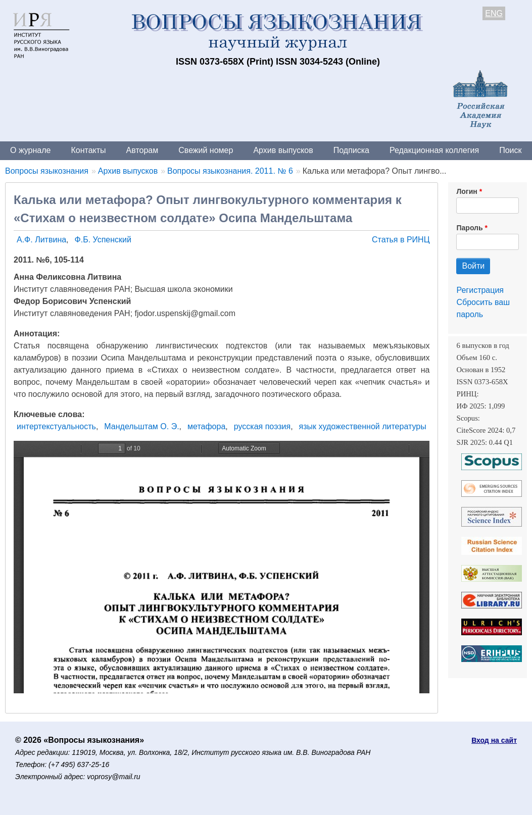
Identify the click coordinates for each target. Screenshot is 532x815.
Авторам (142, 150)
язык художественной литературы (362, 426)
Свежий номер (205, 150)
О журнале (30, 150)
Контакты (88, 150)
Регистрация (480, 290)
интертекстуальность (56, 426)
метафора (206, 426)
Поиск (510, 150)
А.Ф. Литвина (41, 239)
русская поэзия (262, 426)
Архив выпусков (283, 150)
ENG (494, 13)
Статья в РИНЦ (401, 239)
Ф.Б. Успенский (103, 239)
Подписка (351, 150)
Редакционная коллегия (434, 150)
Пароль (469, 228)
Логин (466, 191)
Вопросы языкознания (46, 171)
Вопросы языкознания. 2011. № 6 (230, 171)
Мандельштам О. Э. (141, 426)
